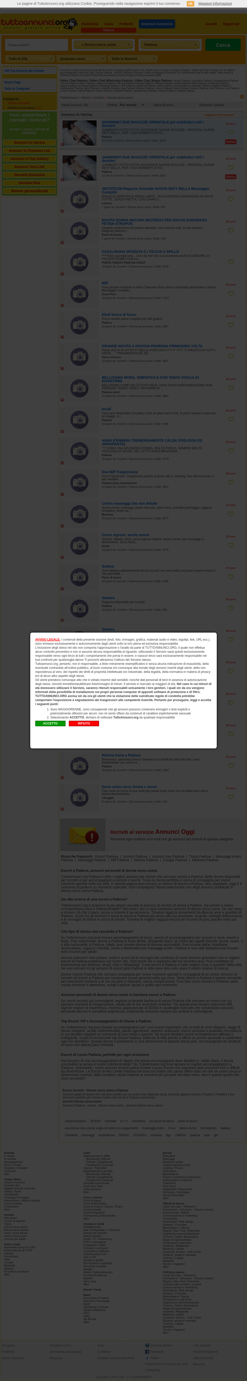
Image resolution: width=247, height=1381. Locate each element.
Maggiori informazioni (215, 4)
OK (190, 4)
